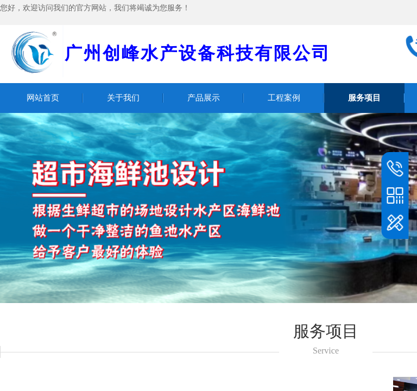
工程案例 (284, 97)
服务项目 (364, 97)
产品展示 (203, 97)
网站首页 (43, 97)
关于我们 (123, 97)
